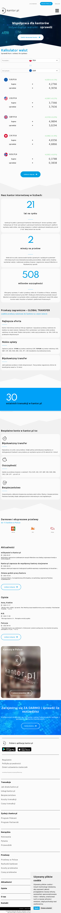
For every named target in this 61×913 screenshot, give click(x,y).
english (57, 3)
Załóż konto (29, 726)
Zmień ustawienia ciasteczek (15, 767)
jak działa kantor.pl (9, 787)
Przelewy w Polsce (9, 860)
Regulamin (7, 760)
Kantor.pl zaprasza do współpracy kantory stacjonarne (24, 563)
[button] (57, 10)
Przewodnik (6, 845)
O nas (3, 897)
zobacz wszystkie (19, 693)
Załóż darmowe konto (29, 37)
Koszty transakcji (8, 799)
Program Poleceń (9, 818)
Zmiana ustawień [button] (46, 908)
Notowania (6, 837)
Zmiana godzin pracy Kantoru (13, 573)
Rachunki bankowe (9, 864)
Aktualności (6, 882)
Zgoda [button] (37, 908)
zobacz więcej (9, 587)
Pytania (4, 841)
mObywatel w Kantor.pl (11, 553)
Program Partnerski (10, 822)
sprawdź (46, 27)
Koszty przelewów (9, 868)
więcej (10, 609)
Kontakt (4, 903)
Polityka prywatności (11, 763)
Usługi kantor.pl (8, 791)
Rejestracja (46, 3)
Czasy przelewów (9, 872)
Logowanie (33, 3)
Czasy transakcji (8, 803)
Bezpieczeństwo (8, 795)
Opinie (4, 888)
